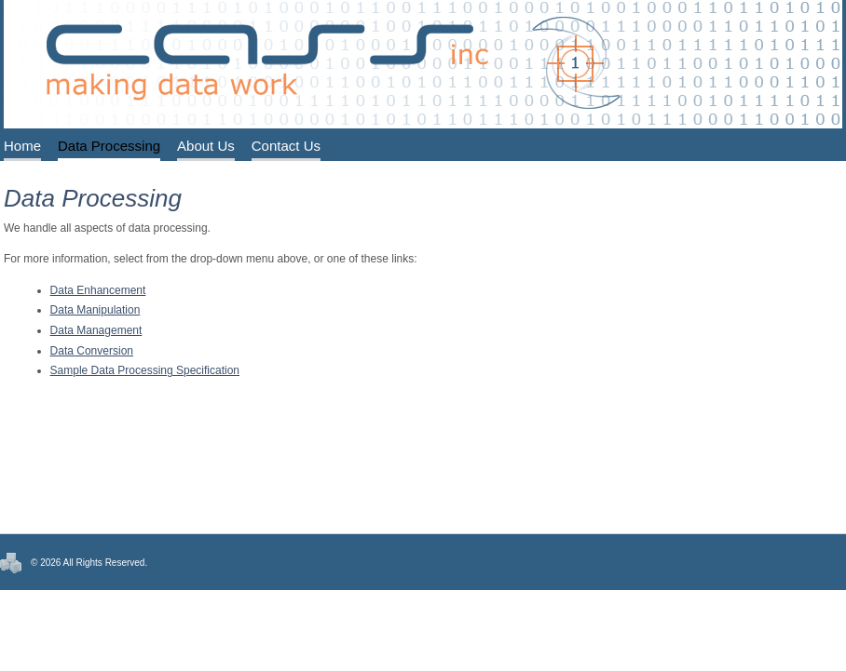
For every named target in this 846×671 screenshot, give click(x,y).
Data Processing (109, 146)
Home (22, 146)
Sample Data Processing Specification (144, 370)
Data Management (96, 330)
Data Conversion (91, 350)
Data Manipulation (95, 309)
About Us (206, 146)
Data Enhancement (98, 290)
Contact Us (286, 146)
